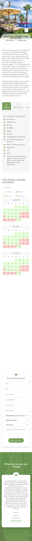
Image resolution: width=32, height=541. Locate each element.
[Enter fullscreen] (26, 30)
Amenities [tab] (6, 109)
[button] (29, 20)
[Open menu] (28, 3)
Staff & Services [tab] (18, 109)
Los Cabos (17, 64)
